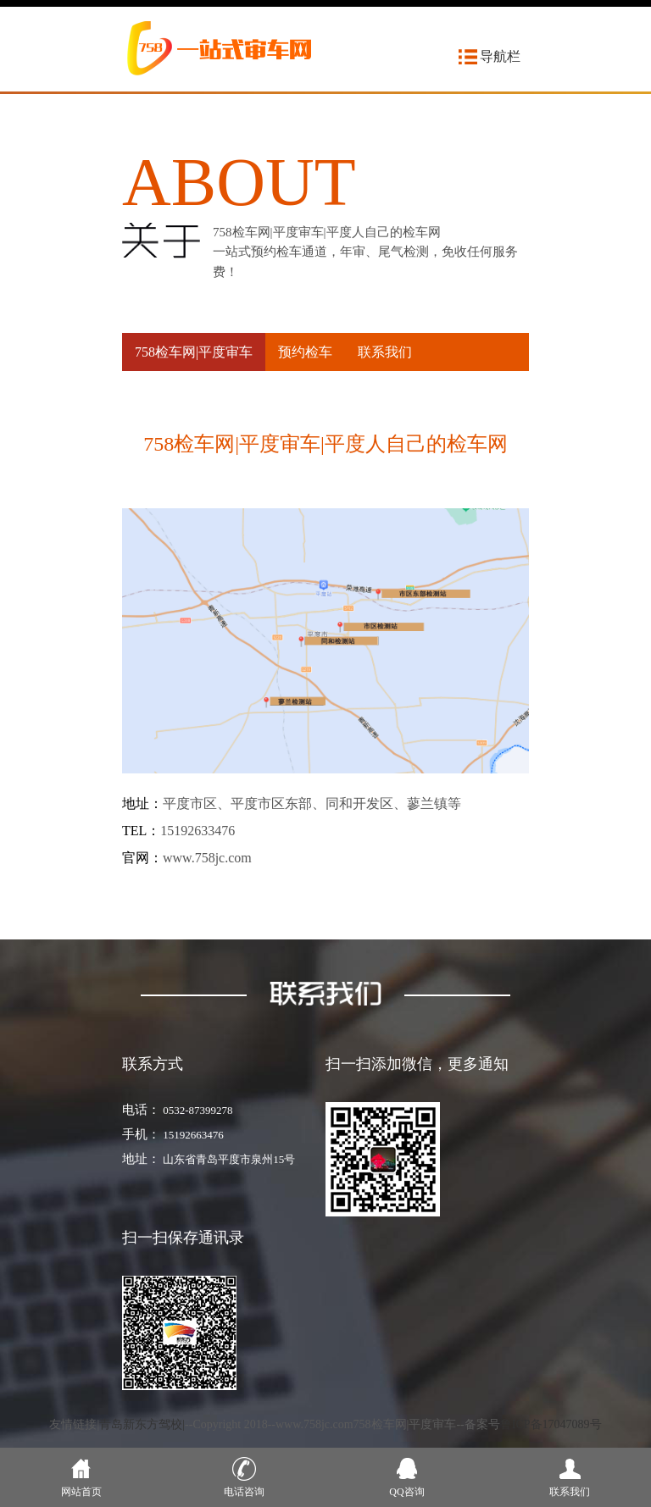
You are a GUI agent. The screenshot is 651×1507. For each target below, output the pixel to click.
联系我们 (385, 352)
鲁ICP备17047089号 (551, 1424)
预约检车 (305, 352)
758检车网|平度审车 (194, 352)
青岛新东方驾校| (142, 1424)
